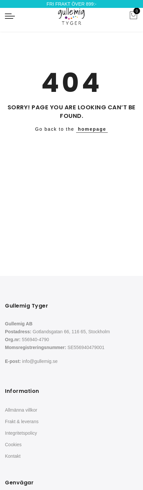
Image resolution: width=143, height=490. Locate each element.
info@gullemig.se (40, 361)
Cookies (13, 444)
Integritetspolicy (21, 433)
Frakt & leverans (22, 421)
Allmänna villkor (21, 410)
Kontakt (12, 456)
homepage (92, 129)
